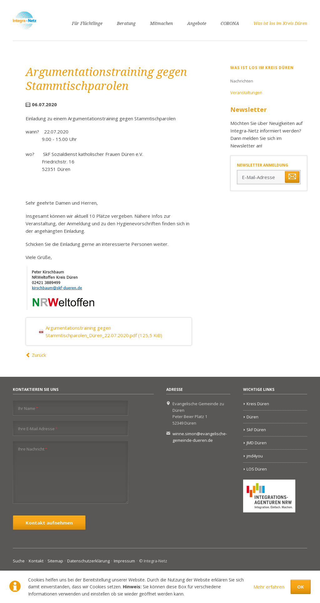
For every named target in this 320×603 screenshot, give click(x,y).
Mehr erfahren (268, 587)
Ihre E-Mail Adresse (38, 428)
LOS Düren (257, 469)
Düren (252, 417)
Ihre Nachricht (32, 449)
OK (300, 587)
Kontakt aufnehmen (49, 523)
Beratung (126, 23)
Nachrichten (241, 81)
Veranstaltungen (246, 92)
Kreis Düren (258, 403)
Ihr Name (28, 408)
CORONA (230, 23)
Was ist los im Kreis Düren (280, 23)
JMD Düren (257, 443)
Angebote (196, 23)
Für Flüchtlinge (87, 23)
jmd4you (255, 456)
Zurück (39, 355)
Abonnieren (292, 177)
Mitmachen (161, 23)
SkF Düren (256, 429)
